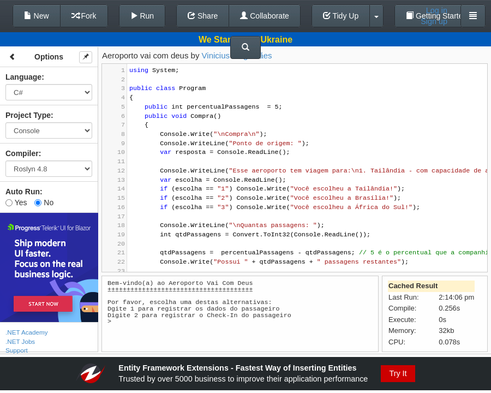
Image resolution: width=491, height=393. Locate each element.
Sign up (434, 21)
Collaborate (264, 15)
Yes (16, 202)
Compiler (22, 153)
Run (142, 15)
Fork (84, 15)
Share (203, 15)
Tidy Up (340, 15)
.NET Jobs (20, 341)
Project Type (28, 115)
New (36, 15)
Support (16, 350)
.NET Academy (26, 332)
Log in (436, 10)
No (43, 202)
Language (23, 77)
